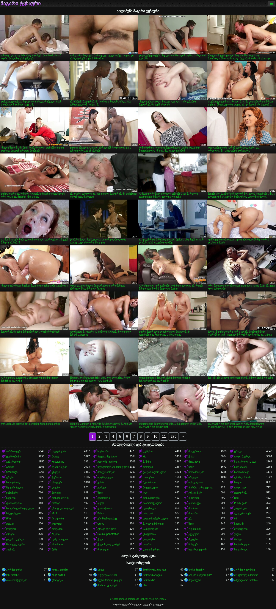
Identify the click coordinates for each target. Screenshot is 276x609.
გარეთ (101, 487)
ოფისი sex (194, 528)
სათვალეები (150, 528)
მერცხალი (149, 508)
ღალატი (57, 523)
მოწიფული (241, 528)
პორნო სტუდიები (16, 580)
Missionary (58, 461)
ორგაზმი (57, 528)
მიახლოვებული (152, 503)
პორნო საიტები (152, 574)
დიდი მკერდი (242, 456)
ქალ (100, 539)
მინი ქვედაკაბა (15, 544)
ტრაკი (238, 451)
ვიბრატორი (104, 508)
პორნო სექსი (14, 569)
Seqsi (100, 569)
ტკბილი (56, 477)
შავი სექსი (194, 580)
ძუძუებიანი (194, 451)
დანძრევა (194, 503)
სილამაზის (240, 466)
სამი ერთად (13, 482)
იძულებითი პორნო (245, 580)
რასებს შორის (60, 497)
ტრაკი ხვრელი (106, 528)
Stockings (11, 472)
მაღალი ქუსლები (153, 523)
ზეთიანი (239, 523)
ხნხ (145, 585)
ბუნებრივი (149, 482)
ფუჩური (147, 451)
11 (164, 436)
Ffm (8, 518)
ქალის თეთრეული (154, 472)
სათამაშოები (196, 472)
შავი (100, 492)
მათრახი (193, 508)
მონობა (193, 513)
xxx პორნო (12, 574)
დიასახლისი (14, 503)
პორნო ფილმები (244, 569)
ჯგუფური (193, 534)
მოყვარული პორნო (246, 574)
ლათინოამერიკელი (155, 518)
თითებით (149, 477)
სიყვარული (241, 549)
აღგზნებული (105, 477)
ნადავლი (194, 461)
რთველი (102, 549)
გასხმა (10, 466)
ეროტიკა (57, 580)
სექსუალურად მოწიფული (113, 466)
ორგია (10, 534)
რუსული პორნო (107, 574)
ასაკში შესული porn (200, 574)
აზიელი (193, 477)
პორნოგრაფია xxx (154, 569)
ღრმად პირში (242, 477)
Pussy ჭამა (240, 503)
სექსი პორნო (196, 569)
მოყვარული (150, 487)
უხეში (237, 534)
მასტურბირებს (106, 472)
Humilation (58, 544)
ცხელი (56, 472)
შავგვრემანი (59, 451)
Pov (145, 492)
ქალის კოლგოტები (109, 544)
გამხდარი (103, 497)
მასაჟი (238, 539)
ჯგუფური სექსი (243, 513)
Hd (144, 456)
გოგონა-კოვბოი (107, 461)
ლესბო (56, 487)
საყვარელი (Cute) (245, 461)
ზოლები (148, 466)
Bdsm (100, 513)
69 (235, 518)
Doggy (55, 456)
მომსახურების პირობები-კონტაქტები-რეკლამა (138, 599)
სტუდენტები (13, 513)
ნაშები (147, 461)
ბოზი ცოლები (151, 497)
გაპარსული (13, 461)
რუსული (11, 528)
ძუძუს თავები (59, 539)
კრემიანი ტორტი (107, 518)
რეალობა (58, 518)
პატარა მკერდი (107, 456)
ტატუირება (241, 492)
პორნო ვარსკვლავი (200, 487)
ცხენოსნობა (13, 456)
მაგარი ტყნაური (20, 3)
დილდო (193, 497)
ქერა (191, 456)
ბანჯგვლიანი (196, 482)
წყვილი (11, 497)
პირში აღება (13, 451)
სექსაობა (102, 451)
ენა (190, 518)
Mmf (54, 513)
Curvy (100, 523)
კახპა (100, 482)
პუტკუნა (193, 539)
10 (155, 436)
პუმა (54, 549)
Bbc (236, 497)
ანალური (57, 482)
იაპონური (12, 492)
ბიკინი (56, 534)
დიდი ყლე (240, 487)
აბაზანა (10, 549)
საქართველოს (197, 549)
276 (173, 436)
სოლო (238, 482)
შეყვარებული (14, 487)
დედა (100, 503)
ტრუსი (10, 477)
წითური (56, 492)
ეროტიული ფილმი (63, 508)
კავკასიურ (240, 508)
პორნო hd (149, 580)
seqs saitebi (58, 574)
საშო (191, 466)
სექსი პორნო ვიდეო (109, 580)
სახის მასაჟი (241, 472)
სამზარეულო (242, 544)
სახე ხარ (148, 513)
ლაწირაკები (59, 466)
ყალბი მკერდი (15, 539)
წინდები (193, 544)
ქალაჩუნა (149, 539)
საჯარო (147, 544)
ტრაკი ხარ (195, 492)
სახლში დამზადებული (20, 508)
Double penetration (108, 534)
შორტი (56, 503)
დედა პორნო (60, 569)
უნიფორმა (149, 534)
